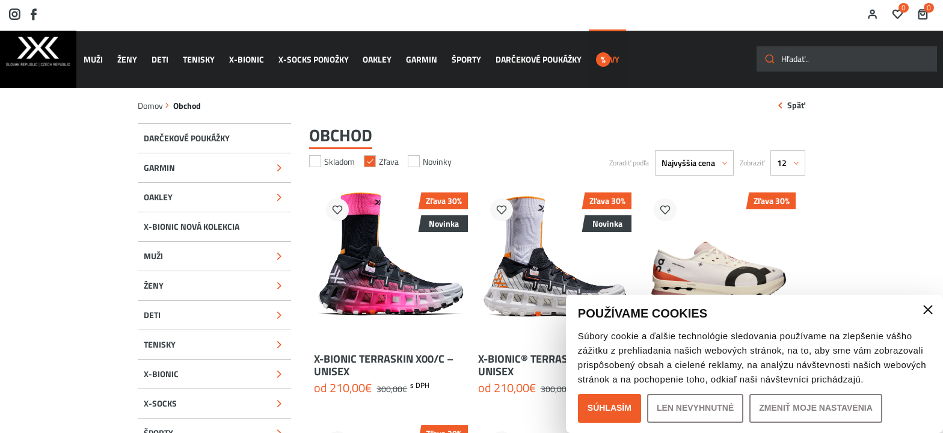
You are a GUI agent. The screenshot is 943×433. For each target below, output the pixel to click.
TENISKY (196, 53)
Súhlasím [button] (609, 408)
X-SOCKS (160, 390)
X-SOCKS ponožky (306, 53)
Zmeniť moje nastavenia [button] (816, 408)
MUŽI (98, 53)
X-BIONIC (241, 53)
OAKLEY (368, 53)
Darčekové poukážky (522, 53)
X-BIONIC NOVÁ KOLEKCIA (191, 213)
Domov (150, 92)
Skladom (332, 148)
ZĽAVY (608, 53)
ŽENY (130, 53)
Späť (796, 92)
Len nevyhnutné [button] (695, 408)
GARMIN (410, 53)
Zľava (381, 148)
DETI (160, 53)
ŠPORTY (452, 53)
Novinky (430, 148)
